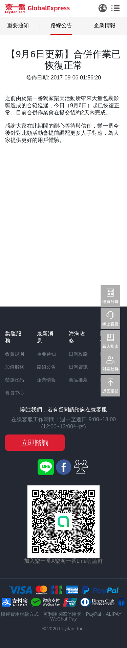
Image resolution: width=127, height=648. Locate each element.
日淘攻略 (78, 354)
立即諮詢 (34, 442)
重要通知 (18, 25)
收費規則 (14, 354)
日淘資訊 (78, 367)
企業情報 (104, 25)
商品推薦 (78, 380)
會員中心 (14, 392)
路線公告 (61, 25)
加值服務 (14, 367)
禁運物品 (14, 380)
